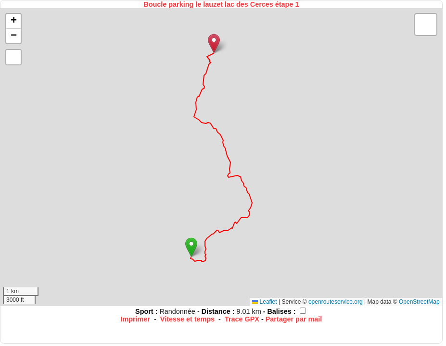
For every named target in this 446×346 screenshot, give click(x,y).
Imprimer (135, 319)
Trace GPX (242, 319)
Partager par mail (294, 319)
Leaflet (264, 301)
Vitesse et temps (187, 319)
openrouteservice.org (335, 301)
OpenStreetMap (419, 301)
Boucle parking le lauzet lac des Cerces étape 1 (221, 4)
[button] (191, 247)
